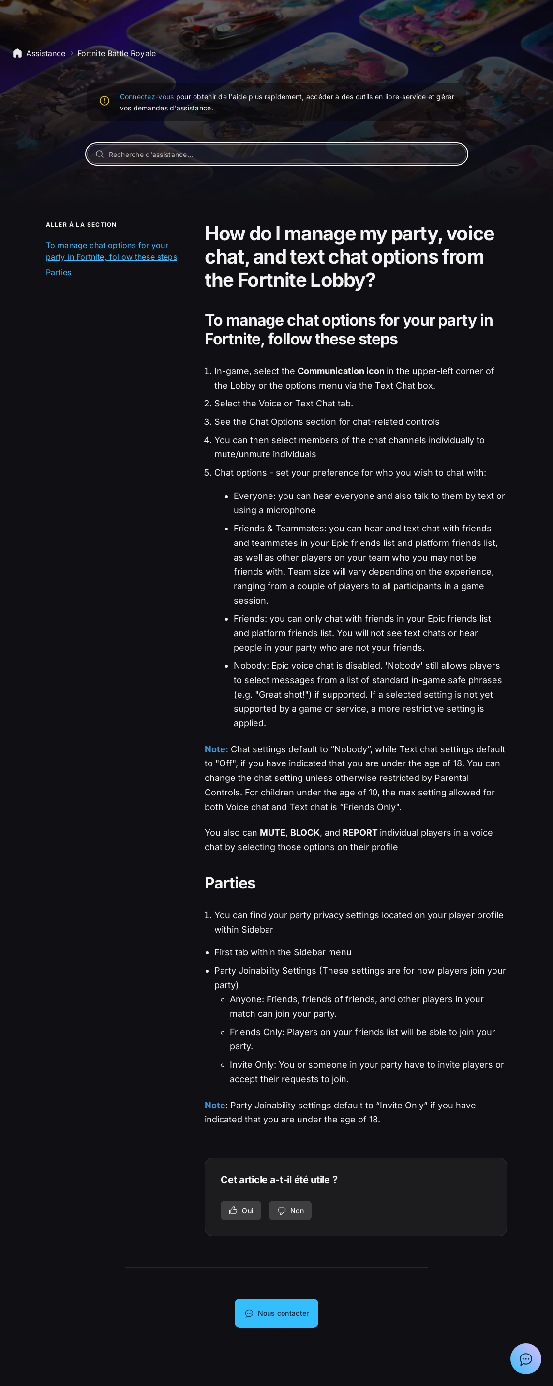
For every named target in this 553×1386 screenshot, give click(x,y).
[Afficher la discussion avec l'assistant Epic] (525, 1358)
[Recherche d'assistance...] (276, 154)
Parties (58, 272)
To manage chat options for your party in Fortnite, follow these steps (111, 251)
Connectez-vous (147, 97)
